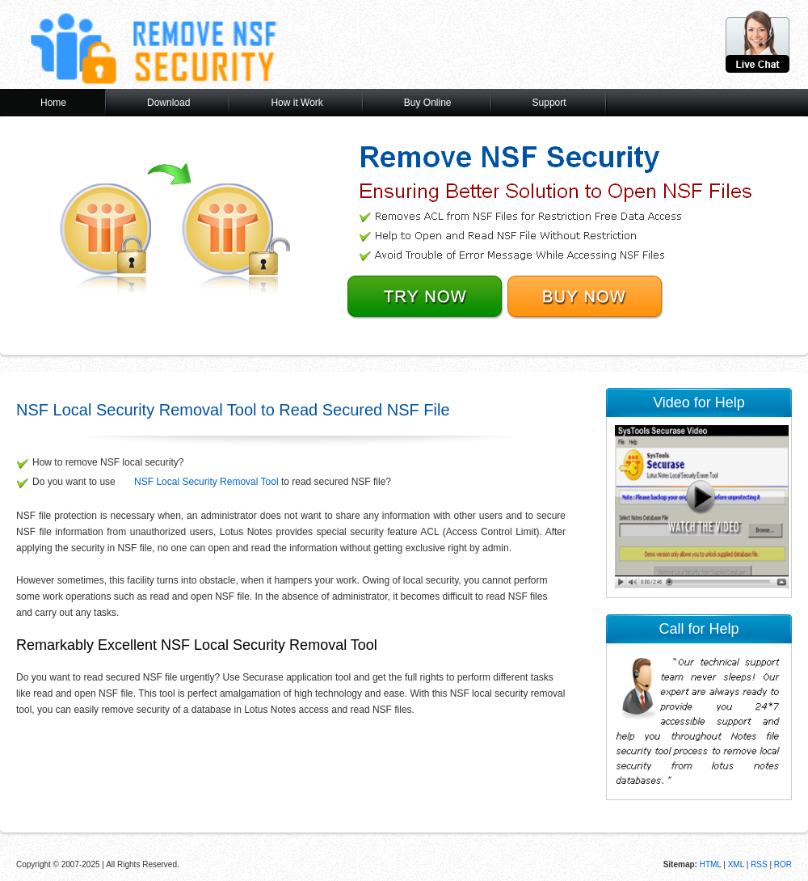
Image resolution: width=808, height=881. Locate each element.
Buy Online (428, 102)
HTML (709, 864)
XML (736, 864)
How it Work (296, 102)
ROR (783, 864)
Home (53, 102)
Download (168, 102)
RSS (759, 864)
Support (549, 102)
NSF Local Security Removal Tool (206, 481)
